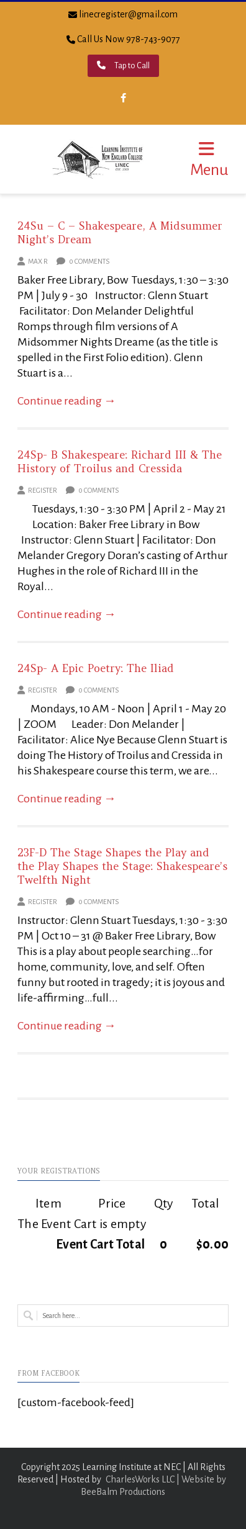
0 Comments (83, 261)
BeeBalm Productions (123, 1492)
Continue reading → (66, 401)
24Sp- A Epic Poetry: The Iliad (95, 668)
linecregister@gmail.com (128, 14)
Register (42, 490)
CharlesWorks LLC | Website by (166, 1479)
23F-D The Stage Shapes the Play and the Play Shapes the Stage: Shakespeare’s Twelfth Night (122, 866)
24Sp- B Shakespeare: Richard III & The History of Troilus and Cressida (119, 461)
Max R (38, 261)
